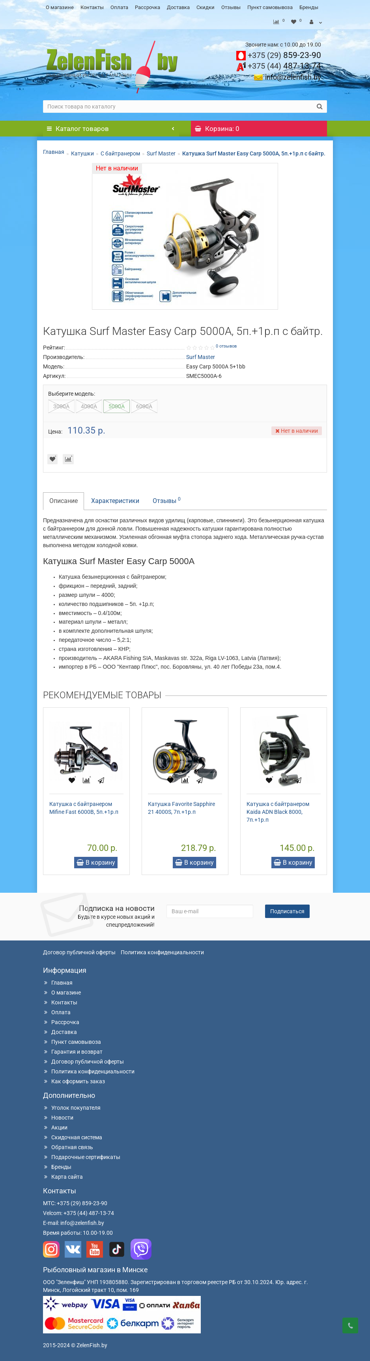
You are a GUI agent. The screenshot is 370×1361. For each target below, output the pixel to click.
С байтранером (120, 153)
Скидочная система (72, 1137)
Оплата (119, 7)
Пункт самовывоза (270, 7)
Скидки (205, 7)
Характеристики (115, 501)
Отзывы (231, 7)
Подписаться (287, 911)
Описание (63, 501)
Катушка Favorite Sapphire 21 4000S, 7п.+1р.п (181, 808)
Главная (53, 152)
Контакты (92, 7)
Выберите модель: (71, 394)
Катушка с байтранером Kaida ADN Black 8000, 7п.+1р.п (278, 812)
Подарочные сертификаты (81, 1157)
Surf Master (161, 153)
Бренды (308, 7)
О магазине (60, 7)
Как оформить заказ (74, 1081)
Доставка (178, 7)
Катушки (82, 153)
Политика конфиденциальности (162, 952)
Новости (58, 1117)
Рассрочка (147, 7)
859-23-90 (284, 55)
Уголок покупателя (72, 1108)
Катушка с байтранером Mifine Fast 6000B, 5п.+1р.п (83, 808)
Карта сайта (63, 1177)
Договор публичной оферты (79, 952)
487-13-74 (284, 66)
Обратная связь (68, 1147)
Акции (55, 1127)
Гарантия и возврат (73, 1052)
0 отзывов (226, 346)
